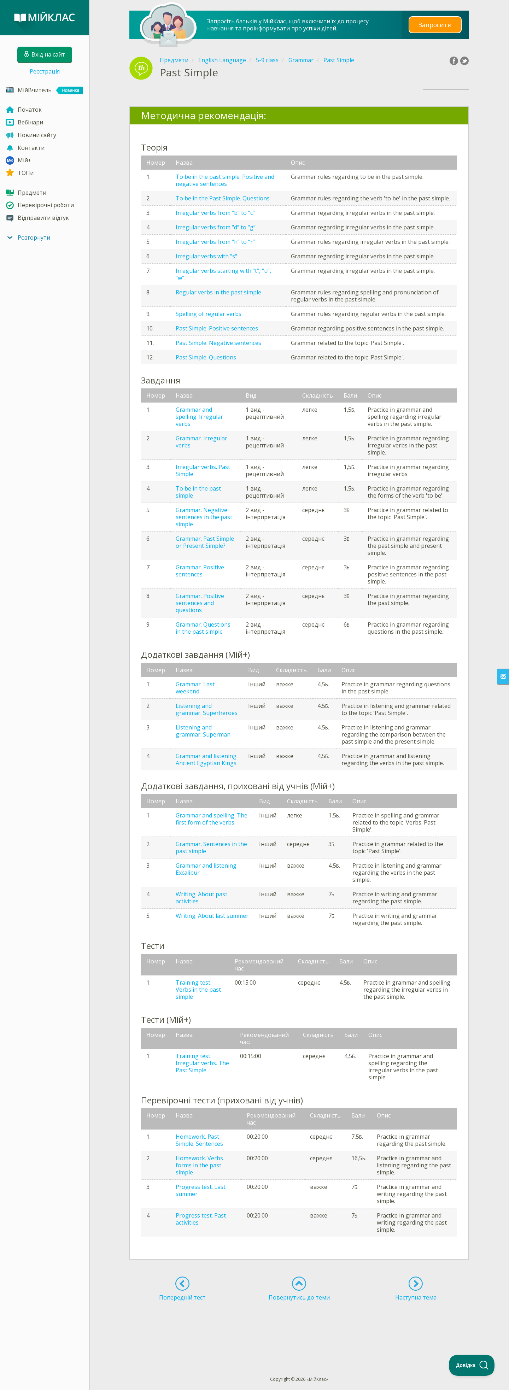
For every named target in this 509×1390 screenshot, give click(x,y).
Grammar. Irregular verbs (201, 441)
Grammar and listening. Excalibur (207, 869)
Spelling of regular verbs (208, 314)
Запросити (435, 24)
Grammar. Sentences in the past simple (211, 847)
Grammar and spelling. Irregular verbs (199, 417)
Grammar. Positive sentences (200, 570)
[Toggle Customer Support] (472, 1365)
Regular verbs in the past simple (218, 292)
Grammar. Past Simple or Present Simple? (205, 542)
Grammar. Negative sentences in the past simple (204, 517)
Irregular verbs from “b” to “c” (215, 213)
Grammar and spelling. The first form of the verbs (211, 818)
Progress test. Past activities (201, 1219)
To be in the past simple (198, 492)
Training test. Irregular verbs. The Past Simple (202, 1063)
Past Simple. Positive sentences (217, 328)
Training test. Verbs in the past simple (198, 990)
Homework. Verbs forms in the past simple (199, 1165)
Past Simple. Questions (206, 357)
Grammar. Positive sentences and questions (200, 603)
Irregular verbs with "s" (206, 256)
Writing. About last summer (212, 916)
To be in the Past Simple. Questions (223, 198)
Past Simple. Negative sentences (218, 343)
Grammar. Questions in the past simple (203, 628)
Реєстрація (45, 71)
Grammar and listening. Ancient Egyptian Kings (207, 759)
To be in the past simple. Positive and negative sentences (225, 180)
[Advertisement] (299, 1325)
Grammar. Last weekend (195, 687)
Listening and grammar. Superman (203, 730)
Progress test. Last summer (201, 1190)
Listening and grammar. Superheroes (207, 709)
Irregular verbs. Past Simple (203, 470)
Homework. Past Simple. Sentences (199, 1140)
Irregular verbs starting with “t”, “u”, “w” (223, 274)
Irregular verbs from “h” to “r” (215, 242)
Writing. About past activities (201, 897)
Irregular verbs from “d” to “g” (216, 227)
